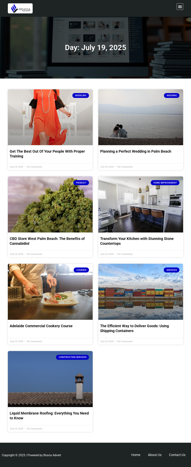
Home (135, 455)
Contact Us (177, 455)
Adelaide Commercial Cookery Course (41, 326)
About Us (155, 455)
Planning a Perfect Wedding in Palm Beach (135, 151)
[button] (180, 6)
